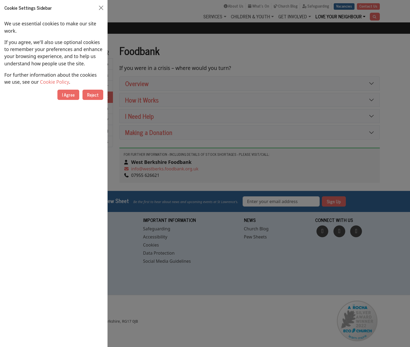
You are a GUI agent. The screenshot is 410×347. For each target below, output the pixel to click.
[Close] (101, 8)
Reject (93, 94)
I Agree (68, 94)
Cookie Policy (54, 82)
